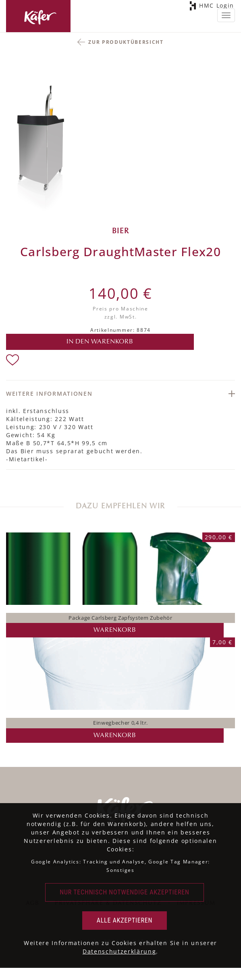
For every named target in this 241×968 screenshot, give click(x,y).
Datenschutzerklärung (119, 951)
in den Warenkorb (99, 342)
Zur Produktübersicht (126, 42)
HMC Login (215, 6)
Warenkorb (114, 630)
